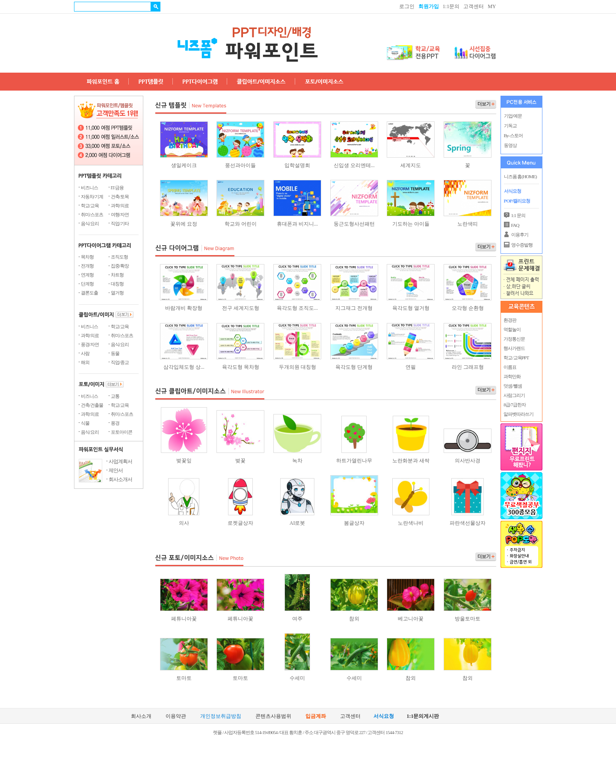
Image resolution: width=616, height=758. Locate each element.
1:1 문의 (518, 215)
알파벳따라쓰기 (518, 414)
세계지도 (410, 165)
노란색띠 (467, 224)
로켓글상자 (240, 523)
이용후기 (519, 234)
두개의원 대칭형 (297, 367)
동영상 (510, 145)
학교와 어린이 (241, 224)
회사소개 (141, 716)
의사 (184, 523)
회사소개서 (120, 479)
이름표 (510, 367)
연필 (411, 367)
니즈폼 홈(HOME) (520, 176)
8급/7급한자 (514, 404)
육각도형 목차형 (240, 367)
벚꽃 (240, 461)
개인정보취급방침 (220, 716)
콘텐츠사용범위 (273, 716)
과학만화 (512, 376)
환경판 (510, 320)
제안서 (116, 470)
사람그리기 (514, 395)
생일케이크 (184, 165)
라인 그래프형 (468, 367)
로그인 (407, 6)
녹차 (297, 461)
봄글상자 (354, 523)
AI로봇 (297, 523)
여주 (297, 619)
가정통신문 (514, 338)
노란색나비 (411, 523)
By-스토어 (513, 135)
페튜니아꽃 (184, 619)
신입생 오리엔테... (354, 165)
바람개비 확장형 (183, 308)
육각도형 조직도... (297, 308)
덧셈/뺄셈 (512, 385)
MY (492, 6)
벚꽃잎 (184, 461)
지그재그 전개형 (354, 308)
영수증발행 (522, 244)
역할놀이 (512, 329)
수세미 (297, 678)
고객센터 (473, 6)
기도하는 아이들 (410, 224)
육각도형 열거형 (410, 308)
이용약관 (176, 716)
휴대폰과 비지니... (297, 224)
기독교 (510, 125)
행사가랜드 (514, 348)
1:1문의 (451, 6)
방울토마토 (467, 619)
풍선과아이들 (240, 165)
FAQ (515, 225)
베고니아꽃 (411, 619)
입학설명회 (297, 165)
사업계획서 (120, 461)
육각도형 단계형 (354, 367)
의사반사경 (467, 461)
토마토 (184, 678)
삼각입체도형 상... (183, 367)
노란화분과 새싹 (410, 461)
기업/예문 (513, 115)
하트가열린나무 (354, 461)
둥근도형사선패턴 (354, 224)
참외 (354, 619)
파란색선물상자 (468, 523)
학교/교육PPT (516, 357)
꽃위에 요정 (183, 224)
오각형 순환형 (468, 308)
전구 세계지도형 (240, 308)
